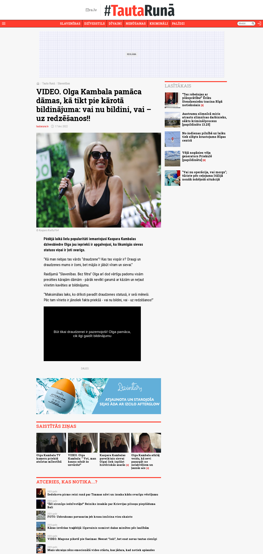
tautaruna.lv (42, 126)
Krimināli (159, 23)
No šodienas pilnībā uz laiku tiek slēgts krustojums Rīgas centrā (204, 136)
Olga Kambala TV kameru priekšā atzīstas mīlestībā (48, 458)
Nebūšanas (136, 23)
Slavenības (70, 23)
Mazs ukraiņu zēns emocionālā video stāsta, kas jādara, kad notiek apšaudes (101, 550)
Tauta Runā (48, 83)
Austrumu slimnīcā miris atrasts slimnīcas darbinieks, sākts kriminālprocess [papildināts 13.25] (204, 119)
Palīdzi (178, 23)
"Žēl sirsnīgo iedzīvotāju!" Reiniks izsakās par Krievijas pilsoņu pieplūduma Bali (101, 505)
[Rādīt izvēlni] (3, 23)
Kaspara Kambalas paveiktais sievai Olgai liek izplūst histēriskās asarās (112, 460)
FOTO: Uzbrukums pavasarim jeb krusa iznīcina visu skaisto (90, 516)
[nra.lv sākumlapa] (91, 10)
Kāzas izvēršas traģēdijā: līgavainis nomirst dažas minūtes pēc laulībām (98, 528)
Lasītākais (178, 86)
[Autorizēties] (259, 23)
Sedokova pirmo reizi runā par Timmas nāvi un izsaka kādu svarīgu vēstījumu (102, 494)
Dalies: (85, 368)
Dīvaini (115, 23)
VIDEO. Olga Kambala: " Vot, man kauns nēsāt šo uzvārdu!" (82, 460)
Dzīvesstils (94, 23)
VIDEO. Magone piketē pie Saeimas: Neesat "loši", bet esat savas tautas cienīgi (102, 539)
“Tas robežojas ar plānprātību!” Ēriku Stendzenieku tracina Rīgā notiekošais (202, 99)
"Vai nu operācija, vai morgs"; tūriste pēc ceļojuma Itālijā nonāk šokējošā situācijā (204, 175)
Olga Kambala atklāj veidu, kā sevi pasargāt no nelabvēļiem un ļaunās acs (145, 461)
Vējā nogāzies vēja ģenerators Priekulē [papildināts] (197, 156)
